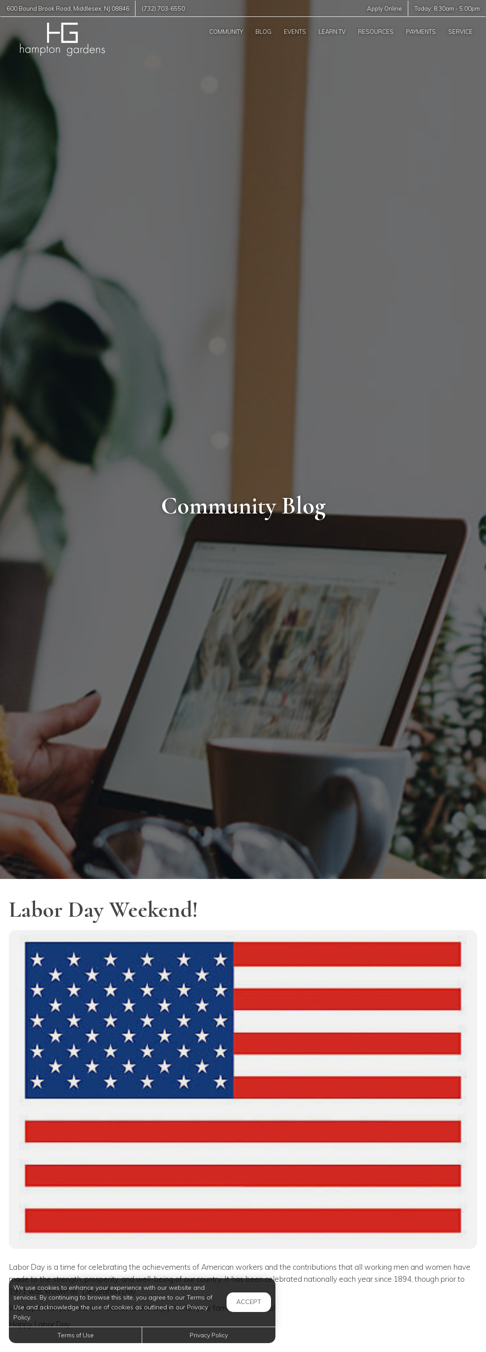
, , (68, 8)
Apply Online (384, 8)
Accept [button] (248, 1302)
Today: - (447, 8)
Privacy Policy (209, 1335)
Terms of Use (75, 1335)
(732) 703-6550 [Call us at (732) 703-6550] (163, 8)
